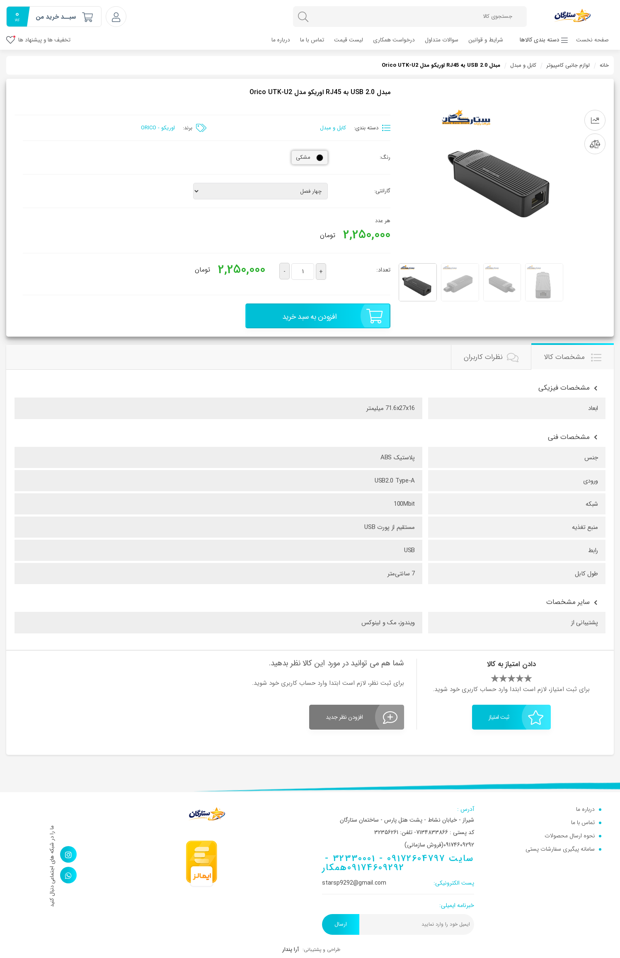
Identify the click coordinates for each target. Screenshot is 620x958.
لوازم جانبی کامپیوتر (568, 65)
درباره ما (280, 40)
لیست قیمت (348, 40)
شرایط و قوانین (485, 40)
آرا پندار (290, 949)
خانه (604, 65)
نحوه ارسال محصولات (570, 835)
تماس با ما (312, 40)
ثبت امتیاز (516, 717)
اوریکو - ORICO (158, 128)
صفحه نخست (592, 40)
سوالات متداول (441, 40)
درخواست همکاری (394, 40)
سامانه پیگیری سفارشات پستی (560, 849)
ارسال (340, 924)
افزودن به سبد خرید (332, 316)
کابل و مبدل (523, 65)
